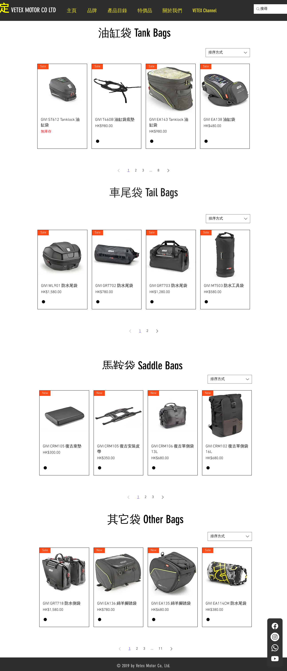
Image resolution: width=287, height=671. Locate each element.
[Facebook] (275, 626)
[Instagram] (275, 637)
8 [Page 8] (158, 170)
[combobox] (228, 52)
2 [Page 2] (136, 170)
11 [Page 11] (161, 649)
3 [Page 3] (143, 170)
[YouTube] (275, 658)
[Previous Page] (118, 170)
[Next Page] (168, 170)
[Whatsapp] (275, 647)
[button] (174, 10)
